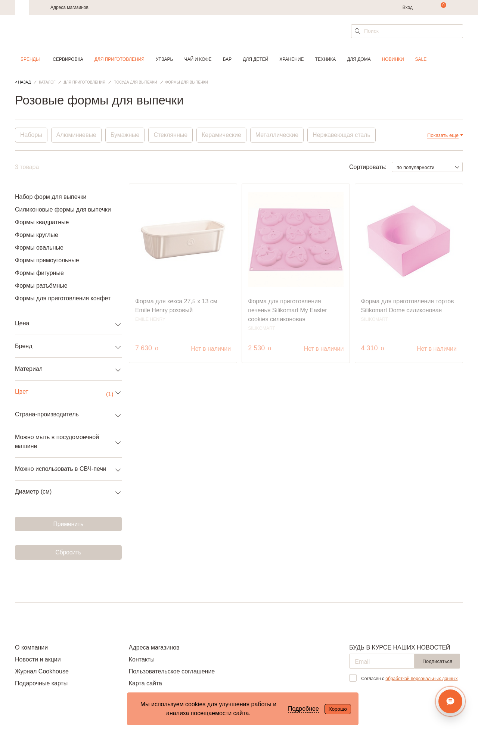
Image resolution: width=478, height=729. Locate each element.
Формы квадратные (42, 222)
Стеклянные (171, 135)
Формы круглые (36, 235)
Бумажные (125, 135)
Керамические (222, 135)
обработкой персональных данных (421, 678)
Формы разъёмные (41, 285)
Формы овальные (39, 247)
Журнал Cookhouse (42, 671)
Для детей (255, 59)
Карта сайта (145, 683)
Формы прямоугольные (47, 260)
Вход (408, 7)
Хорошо (338, 709)
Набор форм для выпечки (50, 197)
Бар (227, 59)
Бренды (30, 59)
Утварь (164, 59)
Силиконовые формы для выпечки (63, 209)
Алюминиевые (76, 135)
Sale (421, 59)
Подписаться (437, 661)
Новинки (393, 59)
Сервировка (68, 59)
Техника (325, 59)
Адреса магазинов (69, 7)
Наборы (31, 135)
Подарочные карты (41, 683)
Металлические (277, 135)
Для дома (358, 59)
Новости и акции (38, 659)
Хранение (291, 59)
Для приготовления (119, 59)
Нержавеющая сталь (342, 135)
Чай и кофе (197, 59)
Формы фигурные (39, 273)
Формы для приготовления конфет (63, 298)
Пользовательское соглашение (172, 671)
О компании (31, 647)
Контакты (142, 659)
